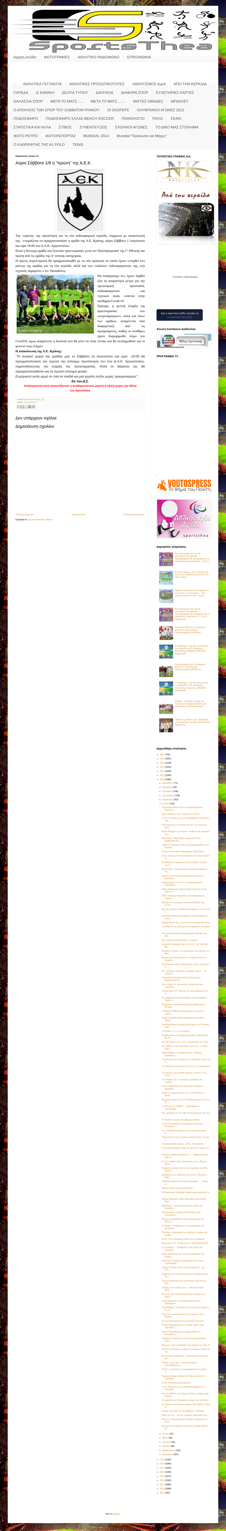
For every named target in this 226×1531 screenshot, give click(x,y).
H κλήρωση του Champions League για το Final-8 (185, 1400)
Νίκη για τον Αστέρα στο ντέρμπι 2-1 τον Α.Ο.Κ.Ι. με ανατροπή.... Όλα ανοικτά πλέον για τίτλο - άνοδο (192, 593)
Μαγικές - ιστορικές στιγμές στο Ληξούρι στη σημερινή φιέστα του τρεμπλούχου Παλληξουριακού (190, 703)
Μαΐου (165, 1438)
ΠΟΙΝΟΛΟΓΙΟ (133, 118)
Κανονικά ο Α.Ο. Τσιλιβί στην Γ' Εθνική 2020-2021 (185, 1243)
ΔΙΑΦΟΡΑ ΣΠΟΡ (134, 93)
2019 (162, 1459)
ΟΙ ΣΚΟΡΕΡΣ (118, 110)
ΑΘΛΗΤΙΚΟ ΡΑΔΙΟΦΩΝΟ (99, 57)
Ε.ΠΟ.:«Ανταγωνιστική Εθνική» (176, 1383)
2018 (162, 1463)
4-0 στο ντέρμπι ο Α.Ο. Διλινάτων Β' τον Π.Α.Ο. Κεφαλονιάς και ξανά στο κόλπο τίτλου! (192, 574)
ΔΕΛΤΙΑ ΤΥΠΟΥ (75, 93)
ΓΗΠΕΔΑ (21, 93)
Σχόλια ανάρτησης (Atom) (40, 519)
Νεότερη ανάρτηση (25, 514)
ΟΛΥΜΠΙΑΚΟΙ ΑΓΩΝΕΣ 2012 (160, 110)
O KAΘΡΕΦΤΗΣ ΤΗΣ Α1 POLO (39, 145)
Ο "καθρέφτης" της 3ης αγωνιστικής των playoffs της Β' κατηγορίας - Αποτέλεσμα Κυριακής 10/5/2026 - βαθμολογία (191, 686)
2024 (162, 763)
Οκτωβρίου (167, 791)
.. (14, 84)
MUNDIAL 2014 (96, 136)
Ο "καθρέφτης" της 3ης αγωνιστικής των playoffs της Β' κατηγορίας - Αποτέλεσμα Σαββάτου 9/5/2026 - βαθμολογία (191, 650)
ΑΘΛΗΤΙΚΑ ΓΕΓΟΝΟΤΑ (42, 84)
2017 (162, 1468)
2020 (162, 779)
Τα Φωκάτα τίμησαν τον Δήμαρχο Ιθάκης (181, 1120)
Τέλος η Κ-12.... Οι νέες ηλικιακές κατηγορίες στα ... (186, 1415)
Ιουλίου (166, 803)
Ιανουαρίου (167, 1454)
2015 (162, 1476)
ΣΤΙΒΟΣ (65, 127)
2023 (162, 767)
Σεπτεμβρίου (168, 795)
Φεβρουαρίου (169, 1450)
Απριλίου (166, 1442)
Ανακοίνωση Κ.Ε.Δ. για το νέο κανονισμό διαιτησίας (186, 922)
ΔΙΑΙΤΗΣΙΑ (104, 93)
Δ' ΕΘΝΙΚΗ (45, 93)
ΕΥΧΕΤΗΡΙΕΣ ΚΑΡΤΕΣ (175, 93)
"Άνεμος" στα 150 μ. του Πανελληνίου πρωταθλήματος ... (179, 1363)
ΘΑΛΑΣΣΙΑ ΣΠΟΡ (28, 101)
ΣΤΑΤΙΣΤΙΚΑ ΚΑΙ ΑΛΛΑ (32, 127)
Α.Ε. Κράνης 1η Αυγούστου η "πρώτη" (179, 940)
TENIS (77, 145)
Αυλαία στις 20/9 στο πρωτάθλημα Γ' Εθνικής (183, 1411)
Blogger (116, 1514)
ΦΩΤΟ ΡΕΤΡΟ (26, 136)
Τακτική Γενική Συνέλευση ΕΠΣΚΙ (177, 1188)
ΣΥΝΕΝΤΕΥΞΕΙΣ (93, 127)
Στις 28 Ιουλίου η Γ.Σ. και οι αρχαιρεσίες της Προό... (186, 1042)
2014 (162, 1480)
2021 (162, 775)
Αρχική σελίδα (24, 57)
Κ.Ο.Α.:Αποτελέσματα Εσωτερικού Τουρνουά (183, 1321)
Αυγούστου (167, 799)
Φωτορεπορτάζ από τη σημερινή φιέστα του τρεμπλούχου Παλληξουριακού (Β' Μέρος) (190, 666)
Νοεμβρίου (167, 787)
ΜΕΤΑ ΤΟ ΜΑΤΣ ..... (66, 101)
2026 (162, 754)
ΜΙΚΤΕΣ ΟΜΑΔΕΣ (148, 101)
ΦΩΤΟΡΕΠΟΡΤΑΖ (60, 136)
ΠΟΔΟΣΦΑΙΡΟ (26, 118)
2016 (162, 1472)
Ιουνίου (166, 1434)
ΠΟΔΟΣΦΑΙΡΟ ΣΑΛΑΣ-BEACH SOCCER (80, 118)
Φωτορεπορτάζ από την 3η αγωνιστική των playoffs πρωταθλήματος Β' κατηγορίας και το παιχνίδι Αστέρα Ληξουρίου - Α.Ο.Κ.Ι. (192, 557)
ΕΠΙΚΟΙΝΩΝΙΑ (139, 57)
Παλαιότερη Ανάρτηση (133, 514)
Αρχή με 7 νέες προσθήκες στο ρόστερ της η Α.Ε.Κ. (186, 1345)
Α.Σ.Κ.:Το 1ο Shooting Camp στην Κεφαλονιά (183, 1239)
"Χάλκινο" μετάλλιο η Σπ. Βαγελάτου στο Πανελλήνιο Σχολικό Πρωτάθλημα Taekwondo (192, 722)
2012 (162, 1488)
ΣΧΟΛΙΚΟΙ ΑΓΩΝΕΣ (131, 127)
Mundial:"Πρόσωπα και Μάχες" (142, 136)
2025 (162, 758)
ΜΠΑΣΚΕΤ (180, 101)
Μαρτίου (166, 1446)
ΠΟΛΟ (157, 118)
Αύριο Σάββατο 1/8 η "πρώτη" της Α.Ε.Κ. (181, 814)
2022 (162, 771)
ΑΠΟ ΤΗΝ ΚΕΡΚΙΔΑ (190, 84)
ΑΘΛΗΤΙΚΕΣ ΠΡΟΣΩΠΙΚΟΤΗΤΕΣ (97, 84)
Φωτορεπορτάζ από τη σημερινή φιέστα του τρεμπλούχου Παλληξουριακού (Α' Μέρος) (190, 629)
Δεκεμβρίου (168, 783)
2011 (162, 1493)
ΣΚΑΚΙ (176, 118)
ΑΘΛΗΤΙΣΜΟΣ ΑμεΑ (149, 84)
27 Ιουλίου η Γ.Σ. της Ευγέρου (176, 1031)
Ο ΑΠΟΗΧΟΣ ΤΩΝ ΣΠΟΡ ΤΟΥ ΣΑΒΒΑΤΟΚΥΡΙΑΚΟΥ (56, 110)
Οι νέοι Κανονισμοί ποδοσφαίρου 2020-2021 (183, 851)
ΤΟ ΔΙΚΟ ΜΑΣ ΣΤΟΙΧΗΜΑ (177, 127)
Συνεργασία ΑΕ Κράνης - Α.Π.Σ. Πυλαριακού (182, 1144)
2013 (162, 1484)
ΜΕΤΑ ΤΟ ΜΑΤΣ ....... (108, 101)
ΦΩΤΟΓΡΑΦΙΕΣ (57, 57)
